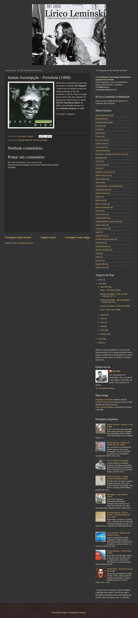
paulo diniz (99, 243)
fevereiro (104, 334)
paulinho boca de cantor (105, 239)
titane (97, 257)
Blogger (83, 612)
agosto (103, 315)
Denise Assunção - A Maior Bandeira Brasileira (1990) (117, 478)
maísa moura (100, 214)
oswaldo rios (100, 236)
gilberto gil (99, 200)
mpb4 (97, 232)
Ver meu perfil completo (104, 388)
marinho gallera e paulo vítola (107, 221)
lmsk (58, 114)
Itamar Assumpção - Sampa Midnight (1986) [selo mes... (114, 301)
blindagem (99, 158)
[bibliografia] (100, 119)
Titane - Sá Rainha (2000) (110, 290)
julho (102, 318)
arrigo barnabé (101, 151)
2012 (100, 343)
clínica (98, 168)
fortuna (98, 197)
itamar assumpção (40, 140)
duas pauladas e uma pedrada (107, 186)
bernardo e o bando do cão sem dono (110, 154)
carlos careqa (100, 165)
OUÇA (112, 82)
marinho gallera (101, 218)
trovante (98, 260)
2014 (100, 284)
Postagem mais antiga (77, 237)
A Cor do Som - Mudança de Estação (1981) (118, 534)
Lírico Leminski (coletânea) (117, 460)
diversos (98, 182)
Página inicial (48, 237)
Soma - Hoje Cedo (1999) (110, 310)
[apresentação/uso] (103, 115)
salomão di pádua (102, 250)
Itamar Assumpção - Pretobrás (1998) (115, 306)
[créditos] (99, 126)
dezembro (104, 287)
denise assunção (102, 175)
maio (102, 322)
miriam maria (100, 225)
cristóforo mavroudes (103, 172)
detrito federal (100, 179)
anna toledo (100, 147)
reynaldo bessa (101, 246)
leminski (98, 211)
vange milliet (100, 264)
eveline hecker (101, 193)
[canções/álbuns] (25, 140)
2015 (100, 280)
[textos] (98, 133)
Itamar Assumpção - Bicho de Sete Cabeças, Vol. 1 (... (114, 295)
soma (97, 253)
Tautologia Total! (101, 399)
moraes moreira (101, 229)
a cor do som (100, 140)
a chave (98, 136)
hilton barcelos (101, 204)
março (103, 330)
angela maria (100, 143)
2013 (100, 339)
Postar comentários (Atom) (22, 243)
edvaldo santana (102, 190)
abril (102, 326)
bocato (98, 161)
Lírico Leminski (101, 407)
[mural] (98, 129)
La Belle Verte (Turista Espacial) (108, 402)
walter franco (100, 267)
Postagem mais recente (18, 237)
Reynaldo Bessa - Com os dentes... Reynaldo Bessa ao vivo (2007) (118, 515)
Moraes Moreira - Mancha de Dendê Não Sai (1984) (118, 444)
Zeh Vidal (116, 371)
